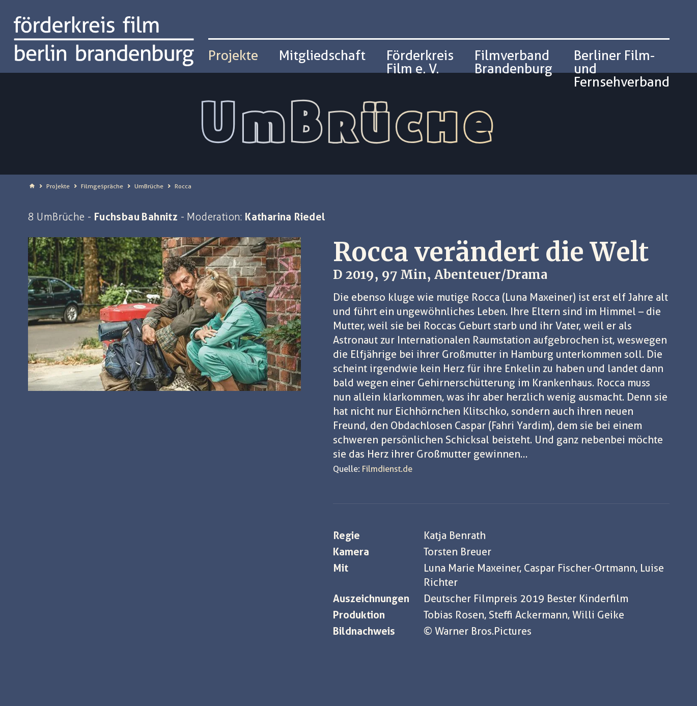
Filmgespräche (102, 186)
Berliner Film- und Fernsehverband (622, 69)
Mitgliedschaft (322, 55)
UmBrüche (148, 186)
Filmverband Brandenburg (513, 62)
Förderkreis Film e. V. (420, 62)
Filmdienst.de (387, 469)
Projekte (58, 186)
